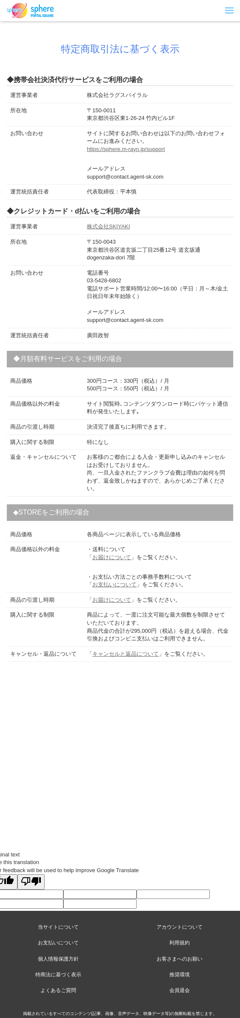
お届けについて (111, 557)
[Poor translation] (31, 882)
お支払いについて (114, 584)
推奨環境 (179, 975)
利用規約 (179, 943)
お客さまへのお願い (180, 959)
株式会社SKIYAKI (108, 226)
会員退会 (179, 990)
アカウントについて (180, 927)
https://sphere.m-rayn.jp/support (126, 149)
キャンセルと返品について (125, 654)
